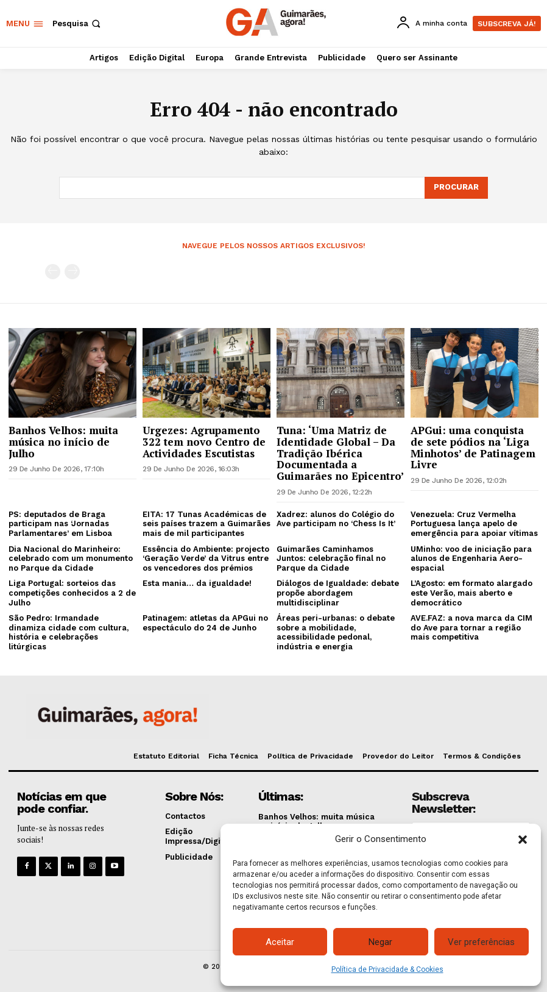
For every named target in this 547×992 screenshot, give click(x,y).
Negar (380, 942)
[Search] (456, 188)
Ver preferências (481, 942)
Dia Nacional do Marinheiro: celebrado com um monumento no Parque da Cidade (71, 558)
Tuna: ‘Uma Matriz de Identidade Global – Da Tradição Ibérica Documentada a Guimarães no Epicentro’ (340, 453)
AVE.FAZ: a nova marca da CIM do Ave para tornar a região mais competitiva (471, 627)
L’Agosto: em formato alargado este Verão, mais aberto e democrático (471, 593)
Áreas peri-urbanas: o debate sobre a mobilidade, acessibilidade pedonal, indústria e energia (336, 632)
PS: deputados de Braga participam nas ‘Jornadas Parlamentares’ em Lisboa (60, 524)
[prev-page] (52, 271)
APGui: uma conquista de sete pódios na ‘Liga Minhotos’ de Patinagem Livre (473, 447)
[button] (523, 839)
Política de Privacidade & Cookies (387, 969)
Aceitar (280, 942)
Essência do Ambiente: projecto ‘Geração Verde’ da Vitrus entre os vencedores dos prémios (206, 558)
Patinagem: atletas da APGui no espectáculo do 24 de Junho (205, 622)
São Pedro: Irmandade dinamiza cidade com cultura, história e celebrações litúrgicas (69, 632)
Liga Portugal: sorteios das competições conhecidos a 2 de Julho (72, 593)
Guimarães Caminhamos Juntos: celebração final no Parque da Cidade (331, 558)
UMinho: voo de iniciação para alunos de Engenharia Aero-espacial (471, 558)
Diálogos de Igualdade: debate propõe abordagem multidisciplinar (338, 593)
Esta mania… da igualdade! (197, 583)
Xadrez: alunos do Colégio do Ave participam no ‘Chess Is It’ (336, 519)
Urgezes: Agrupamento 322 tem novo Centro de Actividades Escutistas (204, 441)
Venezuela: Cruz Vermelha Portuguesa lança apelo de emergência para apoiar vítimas (474, 524)
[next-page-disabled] (72, 271)
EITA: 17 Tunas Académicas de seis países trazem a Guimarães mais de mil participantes (206, 524)
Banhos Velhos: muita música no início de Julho (63, 441)
